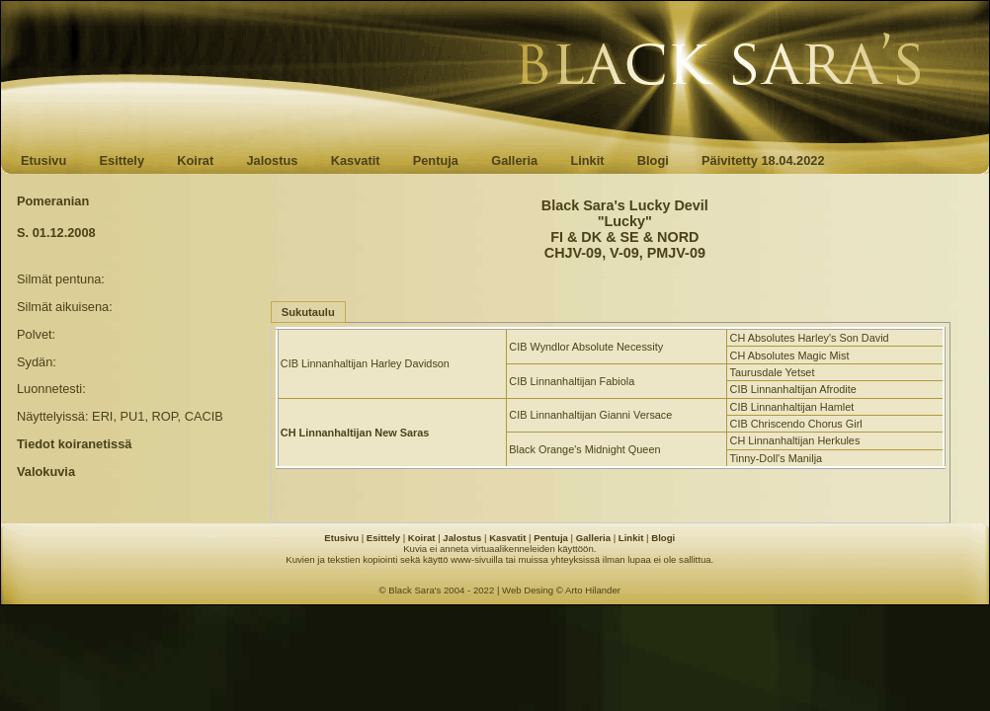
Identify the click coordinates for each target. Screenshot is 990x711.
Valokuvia (46, 471)
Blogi (653, 160)
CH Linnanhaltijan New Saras (355, 432)
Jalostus (272, 160)
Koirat (195, 160)
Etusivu (43, 160)
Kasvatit (355, 160)
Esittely (121, 160)
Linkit (587, 160)
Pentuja (435, 160)
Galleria (514, 160)
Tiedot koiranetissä (74, 443)
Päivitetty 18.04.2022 (763, 160)
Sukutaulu (308, 312)
